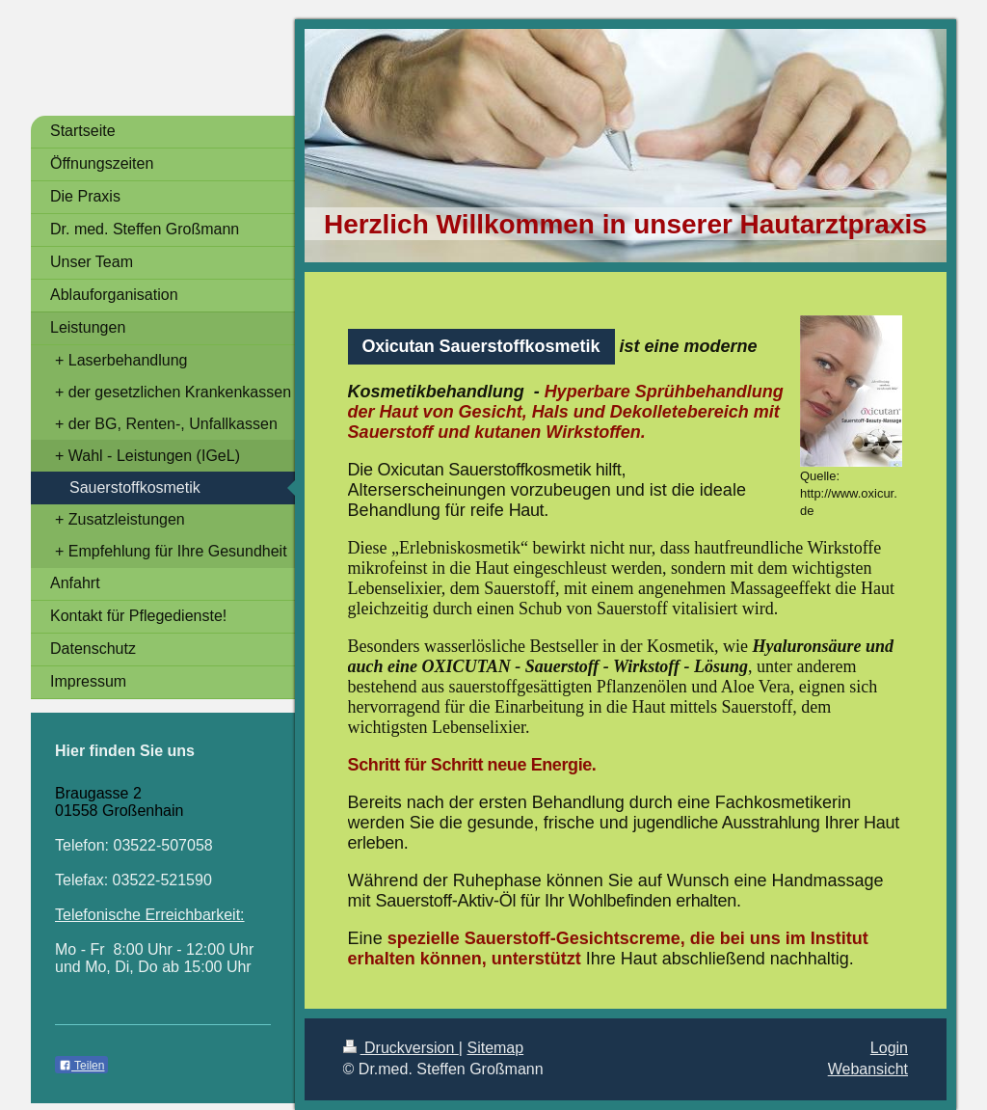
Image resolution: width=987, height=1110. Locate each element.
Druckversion (401, 1048)
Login (889, 1048)
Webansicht (868, 1069)
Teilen (81, 1065)
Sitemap (495, 1048)
